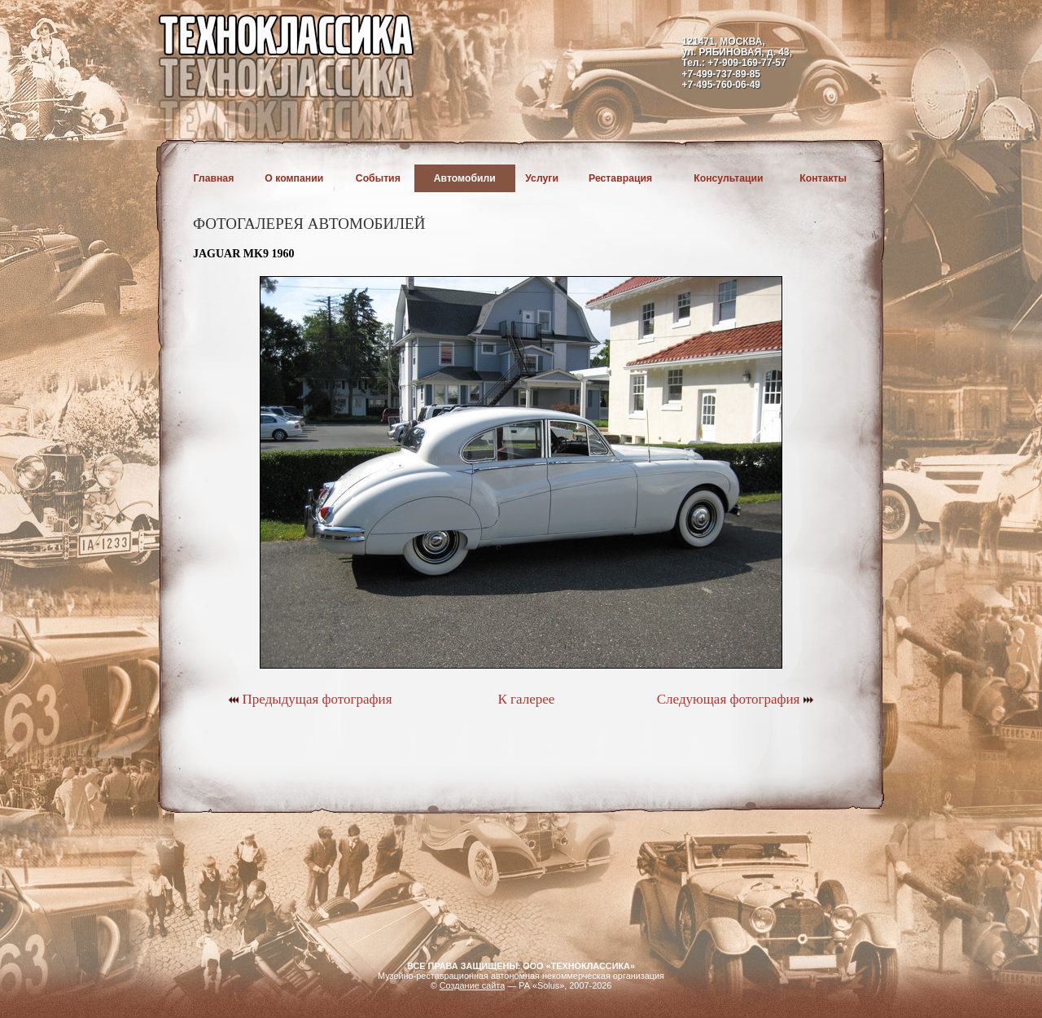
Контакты (823, 178)
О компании (294, 178)
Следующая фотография (735, 699)
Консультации (728, 178)
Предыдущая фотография (310, 699)
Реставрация (620, 178)
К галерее (525, 699)
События (378, 178)
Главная (214, 178)
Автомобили (465, 178)
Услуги (541, 178)
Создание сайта (473, 985)
